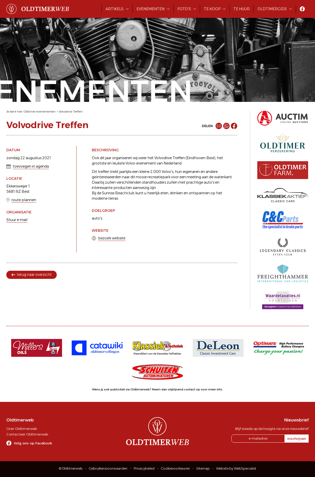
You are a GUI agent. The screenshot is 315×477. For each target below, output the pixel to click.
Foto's (184, 9)
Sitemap (203, 468)
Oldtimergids (272, 9)
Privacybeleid (144, 468)
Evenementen (150, 9)
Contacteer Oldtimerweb (27, 434)
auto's (97, 218)
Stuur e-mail (16, 219)
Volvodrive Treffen (71, 111)
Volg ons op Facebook (33, 443)
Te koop (212, 9)
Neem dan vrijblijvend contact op (176, 389)
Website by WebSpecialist (236, 468)
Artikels (115, 9)
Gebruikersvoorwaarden (108, 468)
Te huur (241, 9)
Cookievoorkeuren (175, 468)
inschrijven (296, 439)
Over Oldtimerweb (21, 429)
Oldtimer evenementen (40, 111)
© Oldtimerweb (71, 468)
